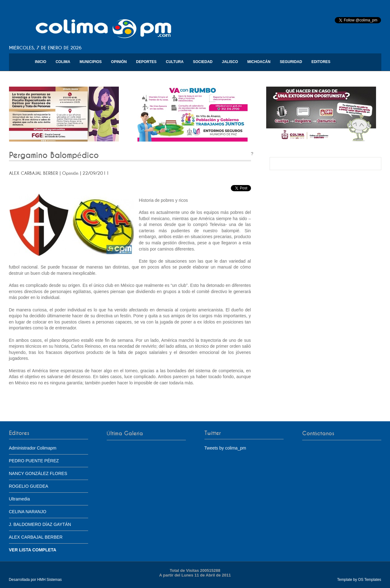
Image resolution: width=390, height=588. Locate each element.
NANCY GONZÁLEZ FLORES (38, 473)
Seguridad (291, 62)
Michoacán (259, 62)
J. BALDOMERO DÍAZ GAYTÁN (40, 524)
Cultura (175, 62)
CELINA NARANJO (28, 511)
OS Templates (369, 579)
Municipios (91, 62)
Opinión (119, 62)
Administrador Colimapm (32, 448)
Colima (63, 62)
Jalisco (230, 62)
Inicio (41, 62)
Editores (321, 62)
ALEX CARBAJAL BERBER (36, 537)
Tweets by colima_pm (225, 448)
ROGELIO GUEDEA (28, 486)
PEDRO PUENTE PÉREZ (34, 460)
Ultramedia (19, 498)
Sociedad (203, 62)
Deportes (146, 62)
